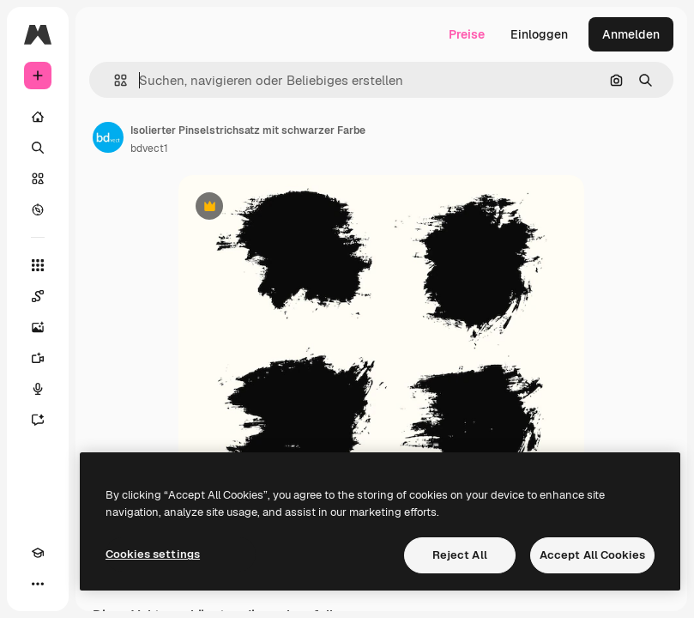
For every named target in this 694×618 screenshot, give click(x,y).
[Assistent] (37, 419)
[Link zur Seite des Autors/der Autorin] (108, 137)
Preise (467, 34)
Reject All (459, 555)
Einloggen (539, 34)
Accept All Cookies (592, 555)
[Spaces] (37, 296)
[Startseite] (37, 116)
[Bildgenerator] (37, 327)
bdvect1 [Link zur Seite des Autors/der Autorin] (149, 148)
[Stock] (37, 178)
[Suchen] (37, 147)
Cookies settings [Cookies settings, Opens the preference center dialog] (153, 554)
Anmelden (631, 34)
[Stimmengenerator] (37, 389)
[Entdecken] (37, 209)
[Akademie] (37, 552)
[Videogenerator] (37, 358)
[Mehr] (37, 583)
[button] (113, 80)
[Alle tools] (37, 265)
